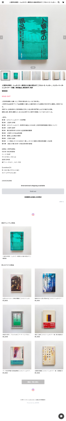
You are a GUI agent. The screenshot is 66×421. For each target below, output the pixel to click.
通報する (61, 201)
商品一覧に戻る (33, 382)
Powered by (33, 403)
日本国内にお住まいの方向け (33, 197)
